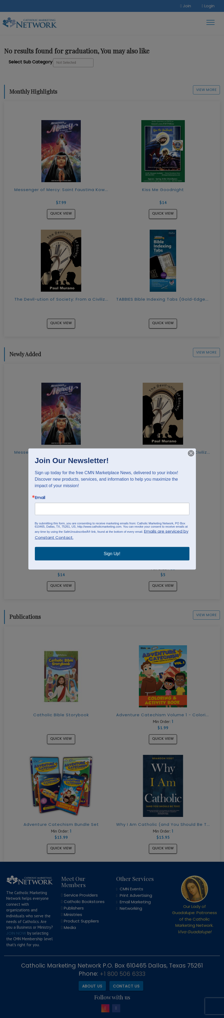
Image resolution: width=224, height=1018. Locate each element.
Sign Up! (112, 553)
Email (40, 498)
